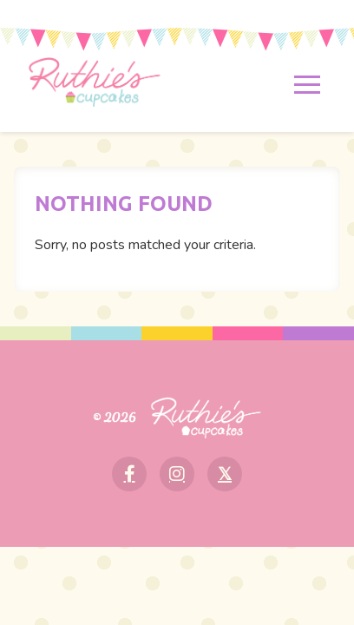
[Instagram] (177, 474)
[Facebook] (129, 474)
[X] (224, 474)
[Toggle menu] (307, 85)
